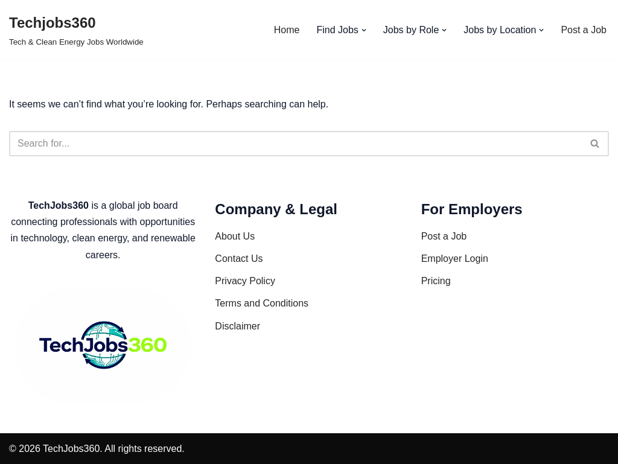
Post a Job (584, 30)
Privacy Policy (245, 281)
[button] (364, 30)
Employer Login (454, 258)
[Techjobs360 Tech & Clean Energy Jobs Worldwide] (76, 30)
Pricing (436, 281)
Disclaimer (237, 326)
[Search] (295, 143)
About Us (235, 236)
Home (287, 30)
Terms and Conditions (261, 303)
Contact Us (239, 258)
